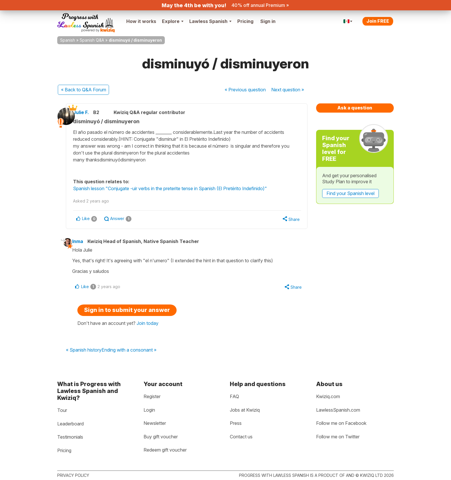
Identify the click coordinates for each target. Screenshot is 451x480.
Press (236, 423)
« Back (83, 89)
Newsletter (155, 423)
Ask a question (354, 108)
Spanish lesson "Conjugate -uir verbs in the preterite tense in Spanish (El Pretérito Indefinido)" (177, 188)
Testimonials (70, 437)
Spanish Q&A (92, 40)
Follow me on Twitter (338, 436)
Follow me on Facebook (341, 423)
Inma (83, 242)
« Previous (245, 89)
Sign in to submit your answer (127, 312)
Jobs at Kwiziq (245, 410)
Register (152, 396)
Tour (62, 410)
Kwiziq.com (328, 396)
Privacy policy (73, 475)
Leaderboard (70, 424)
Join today (147, 325)
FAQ (234, 396)
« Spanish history (84, 351)
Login (149, 410)
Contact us (241, 436)
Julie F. (88, 112)
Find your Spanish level (350, 193)
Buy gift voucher (161, 436)
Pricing (245, 21)
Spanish (67, 40)
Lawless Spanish (210, 21)
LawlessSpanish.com (338, 410)
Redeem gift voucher (165, 450)
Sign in (268, 21)
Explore (173, 21)
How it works (141, 21)
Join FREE (377, 21)
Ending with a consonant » (129, 351)
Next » (287, 89)
